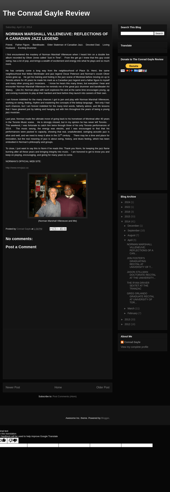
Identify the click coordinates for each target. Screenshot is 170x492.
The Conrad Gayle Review (46, 13)
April (130, 240)
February (133, 313)
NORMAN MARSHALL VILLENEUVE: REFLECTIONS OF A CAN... (140, 249)
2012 (128, 324)
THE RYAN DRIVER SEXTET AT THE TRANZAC (138, 285)
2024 (128, 202)
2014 (128, 221)
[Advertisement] (57, 354)
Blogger (105, 418)
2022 (128, 207)
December (134, 225)
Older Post (102, 387)
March (131, 308)
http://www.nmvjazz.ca (17, 167)
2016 (128, 211)
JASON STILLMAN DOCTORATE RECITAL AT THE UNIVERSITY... (141, 275)
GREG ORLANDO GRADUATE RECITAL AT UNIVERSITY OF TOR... (140, 298)
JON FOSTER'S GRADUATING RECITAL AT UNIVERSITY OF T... (139, 262)
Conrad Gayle (132, 342)
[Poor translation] (13, 440)
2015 (128, 216)
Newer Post (13, 387)
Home (58, 387)
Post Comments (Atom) (64, 396)
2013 (128, 319)
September (134, 230)
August (132, 235)
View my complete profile (134, 346)
